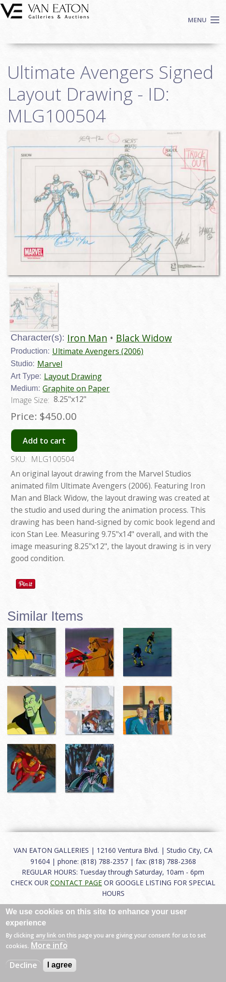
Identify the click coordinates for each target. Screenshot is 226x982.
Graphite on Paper (76, 388)
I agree (59, 965)
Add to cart (44, 440)
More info (49, 945)
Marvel (49, 363)
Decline (23, 965)
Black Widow (144, 337)
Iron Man (87, 337)
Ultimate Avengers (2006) (97, 351)
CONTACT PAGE (76, 882)
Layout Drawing (73, 376)
